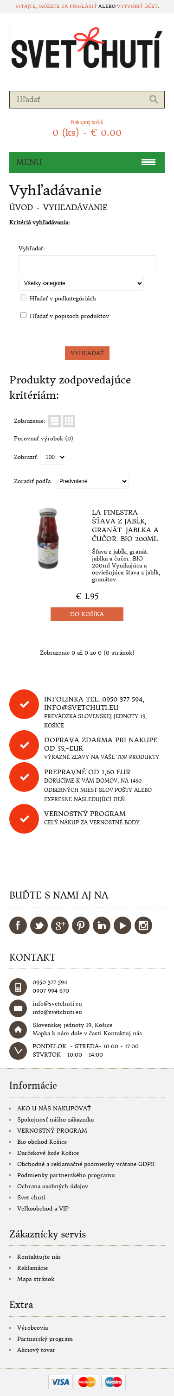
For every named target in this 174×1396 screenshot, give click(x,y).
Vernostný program (85, 814)
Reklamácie (32, 1267)
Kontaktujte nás (39, 1256)
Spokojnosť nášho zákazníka (55, 1119)
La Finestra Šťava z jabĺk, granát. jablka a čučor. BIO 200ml (125, 525)
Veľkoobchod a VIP (43, 1208)
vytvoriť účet (137, 6)
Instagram (143, 925)
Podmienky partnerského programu (66, 1175)
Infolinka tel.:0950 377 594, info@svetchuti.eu (94, 703)
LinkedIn (101, 925)
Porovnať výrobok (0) (43, 438)
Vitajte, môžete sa (42, 6)
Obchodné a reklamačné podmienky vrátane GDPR (86, 1163)
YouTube (122, 925)
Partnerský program (45, 1338)
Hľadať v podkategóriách (63, 298)
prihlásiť (83, 6)
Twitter (39, 925)
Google (60, 925)
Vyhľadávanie (75, 207)
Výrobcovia (32, 1327)
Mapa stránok (35, 1278)
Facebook (18, 925)
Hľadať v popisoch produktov (69, 315)
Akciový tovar (36, 1349)
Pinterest (81, 925)
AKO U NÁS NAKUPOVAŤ (54, 1108)
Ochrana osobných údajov (52, 1186)
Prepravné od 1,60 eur (87, 772)
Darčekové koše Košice (48, 1152)
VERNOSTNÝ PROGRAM (52, 1130)
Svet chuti (31, 1197)
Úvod (21, 207)
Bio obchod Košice (42, 1141)
